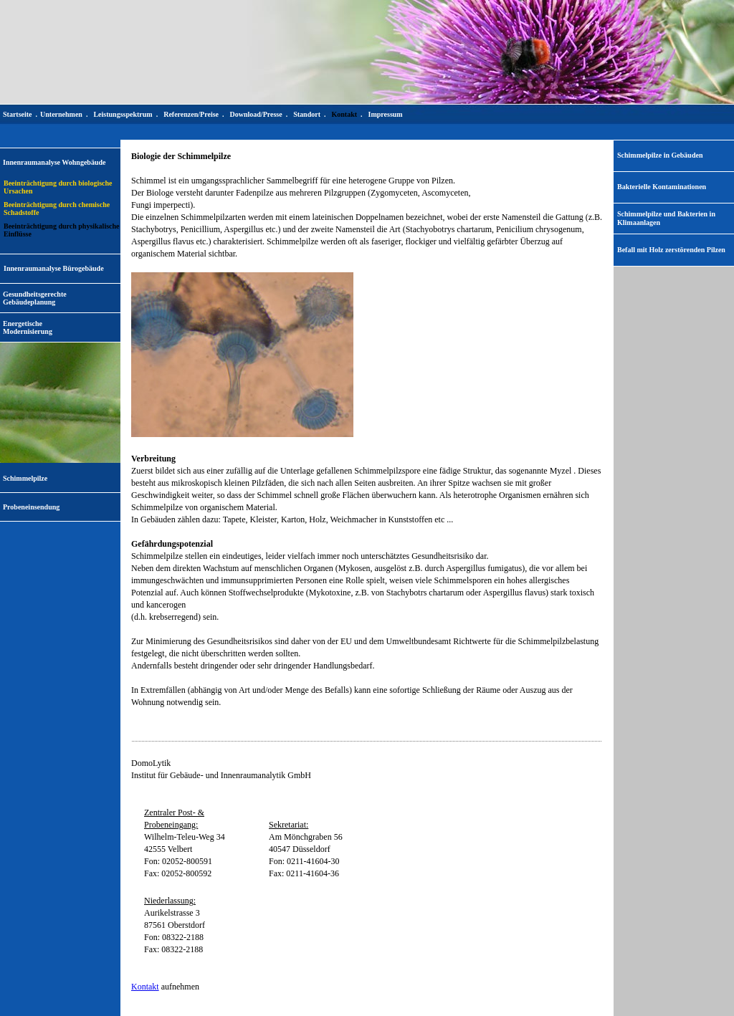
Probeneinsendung (31, 507)
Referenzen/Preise (191, 114)
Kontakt (145, 987)
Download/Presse (256, 114)
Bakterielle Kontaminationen (661, 187)
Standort (306, 114)
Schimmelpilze (25, 478)
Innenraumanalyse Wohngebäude (54, 162)
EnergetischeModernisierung (27, 327)
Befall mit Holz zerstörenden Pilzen (671, 250)
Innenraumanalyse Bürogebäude (54, 268)
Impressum (385, 114)
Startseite (17, 114)
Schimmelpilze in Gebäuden (659, 155)
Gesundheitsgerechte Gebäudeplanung (35, 298)
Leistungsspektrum (122, 114)
